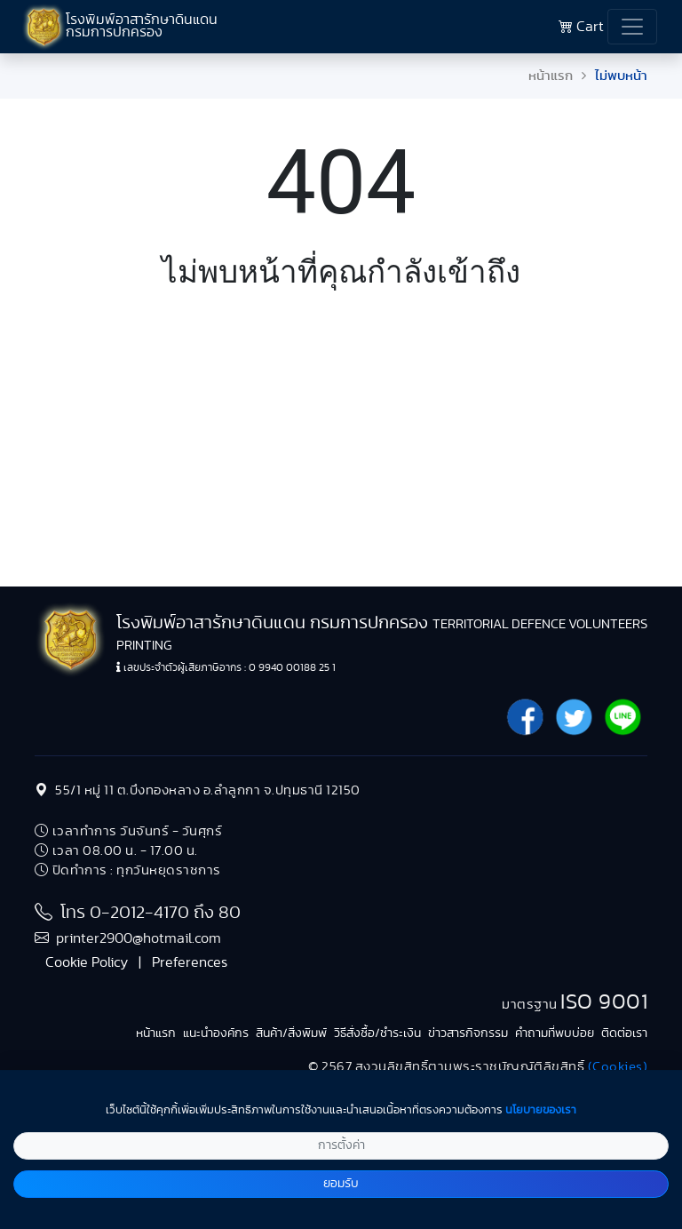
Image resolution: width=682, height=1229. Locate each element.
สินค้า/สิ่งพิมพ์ (291, 1033)
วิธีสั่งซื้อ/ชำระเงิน (377, 1033)
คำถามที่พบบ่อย (554, 1033)
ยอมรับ (341, 1183)
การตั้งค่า (341, 1145)
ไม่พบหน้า (621, 76)
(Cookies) (618, 1066)
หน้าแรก (550, 76)
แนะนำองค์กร (216, 1033)
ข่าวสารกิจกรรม (468, 1033)
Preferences (189, 962)
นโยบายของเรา (540, 1110)
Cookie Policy (86, 962)
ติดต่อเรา (624, 1033)
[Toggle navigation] (632, 26)
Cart (581, 27)
